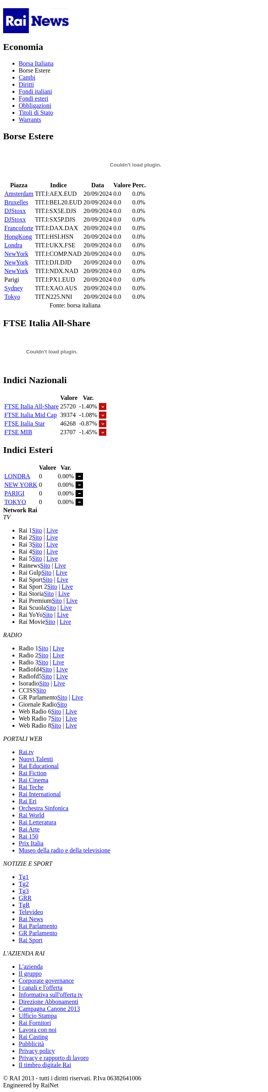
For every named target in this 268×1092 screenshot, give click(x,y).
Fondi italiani (35, 91)
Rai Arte (29, 829)
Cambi (27, 77)
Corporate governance (46, 980)
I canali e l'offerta (40, 987)
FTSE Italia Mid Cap (30, 415)
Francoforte (19, 228)
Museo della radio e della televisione (64, 850)
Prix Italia (31, 843)
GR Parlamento (38, 933)
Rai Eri (28, 801)
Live (52, 530)
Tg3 (24, 891)
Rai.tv (26, 752)
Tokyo (12, 296)
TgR (24, 905)
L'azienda (31, 966)
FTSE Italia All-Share (31, 406)
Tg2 (24, 884)
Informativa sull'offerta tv (51, 994)
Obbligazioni (35, 105)
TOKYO (15, 502)
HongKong (18, 236)
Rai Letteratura (37, 822)
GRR (25, 898)
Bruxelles (16, 202)
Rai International (40, 794)
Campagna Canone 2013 (49, 1008)
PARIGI (14, 493)
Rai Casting (33, 1036)
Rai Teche (31, 787)
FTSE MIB (18, 432)
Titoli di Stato (36, 112)
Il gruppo (30, 973)
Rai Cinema (33, 780)
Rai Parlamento (38, 926)
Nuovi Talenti (36, 759)
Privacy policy (37, 1051)
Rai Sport (30, 940)
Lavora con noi (37, 1029)
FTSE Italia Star (24, 423)
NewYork (16, 253)
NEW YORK (20, 484)
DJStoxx (15, 211)
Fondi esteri (33, 98)
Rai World (31, 815)
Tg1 (24, 877)
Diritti (26, 84)
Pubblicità (31, 1044)
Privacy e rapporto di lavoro (54, 1058)
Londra (13, 245)
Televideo (31, 912)
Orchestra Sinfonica (44, 808)
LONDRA (17, 476)
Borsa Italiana (36, 63)
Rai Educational (39, 766)
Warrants (30, 119)
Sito (37, 530)
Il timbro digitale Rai (45, 1065)
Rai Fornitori (35, 1022)
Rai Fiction (33, 773)
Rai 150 (28, 836)
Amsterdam (19, 193)
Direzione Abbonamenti (48, 1001)
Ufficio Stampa (38, 1015)
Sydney (13, 288)
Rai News (31, 919)
